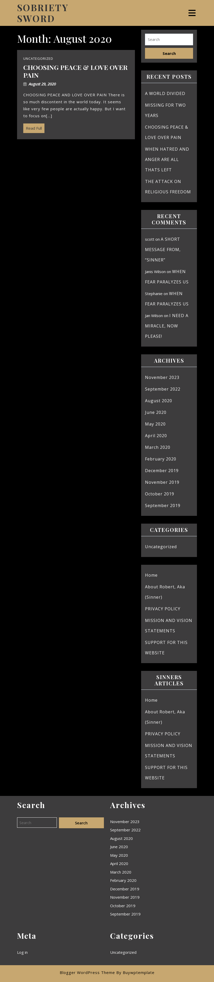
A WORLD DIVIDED (165, 93)
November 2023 (162, 377)
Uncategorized (161, 546)
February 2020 (160, 459)
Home (151, 575)
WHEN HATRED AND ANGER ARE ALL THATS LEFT (167, 159)
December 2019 (162, 470)
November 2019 (162, 482)
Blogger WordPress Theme (87, 972)
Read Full (32, 127)
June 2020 (155, 412)
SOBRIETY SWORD (42, 12)
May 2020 (155, 424)
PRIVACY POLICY (162, 609)
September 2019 (162, 505)
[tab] (192, 13)
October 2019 (159, 494)
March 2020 (157, 447)
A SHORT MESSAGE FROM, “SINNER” (163, 249)
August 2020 (158, 401)
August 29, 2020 (42, 83)
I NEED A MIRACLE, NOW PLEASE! (166, 326)
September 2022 (162, 389)
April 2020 (156, 435)
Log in (22, 952)
